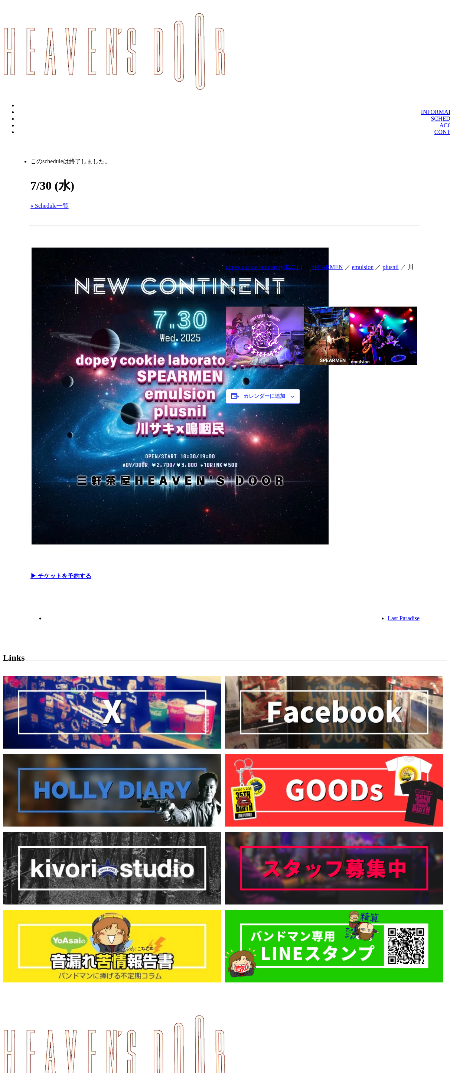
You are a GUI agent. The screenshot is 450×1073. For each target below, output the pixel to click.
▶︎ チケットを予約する (60, 576)
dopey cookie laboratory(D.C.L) (264, 267)
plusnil (390, 267)
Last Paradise (404, 618)
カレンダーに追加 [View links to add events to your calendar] (264, 396)
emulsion (363, 267)
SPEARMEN (327, 267)
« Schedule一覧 (49, 206)
